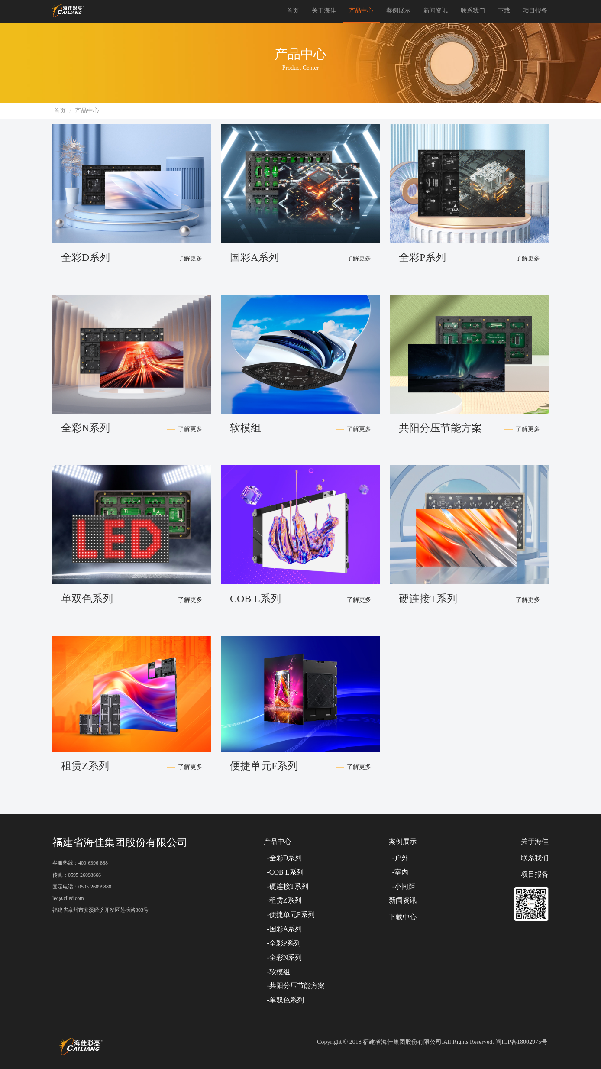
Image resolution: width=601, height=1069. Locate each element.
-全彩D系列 (283, 858)
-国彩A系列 (283, 929)
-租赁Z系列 (282, 900)
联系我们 (473, 10)
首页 (293, 10)
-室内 (398, 872)
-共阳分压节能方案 (294, 985)
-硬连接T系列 (286, 886)
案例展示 (398, 10)
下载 (504, 10)
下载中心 (403, 916)
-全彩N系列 (283, 957)
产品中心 (361, 10)
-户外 (398, 858)
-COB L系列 (284, 872)
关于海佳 (324, 10)
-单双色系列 (284, 1000)
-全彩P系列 (282, 943)
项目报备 (535, 10)
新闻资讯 (435, 10)
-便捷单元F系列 (289, 914)
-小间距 (402, 886)
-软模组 (277, 971)
